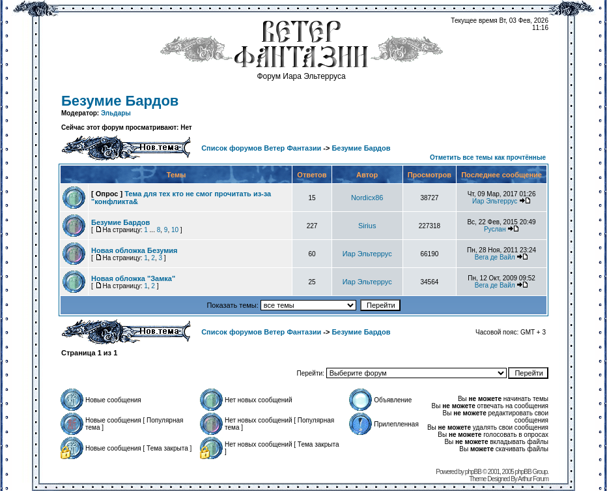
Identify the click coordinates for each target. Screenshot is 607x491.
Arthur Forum (533, 479)
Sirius (367, 226)
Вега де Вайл (495, 257)
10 (174, 229)
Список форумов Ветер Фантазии (261, 148)
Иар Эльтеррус (494, 201)
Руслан (494, 229)
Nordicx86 (367, 197)
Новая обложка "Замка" (133, 278)
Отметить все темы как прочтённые (488, 157)
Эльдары (116, 113)
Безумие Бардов (119, 101)
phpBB (473, 471)
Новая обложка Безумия (134, 250)
